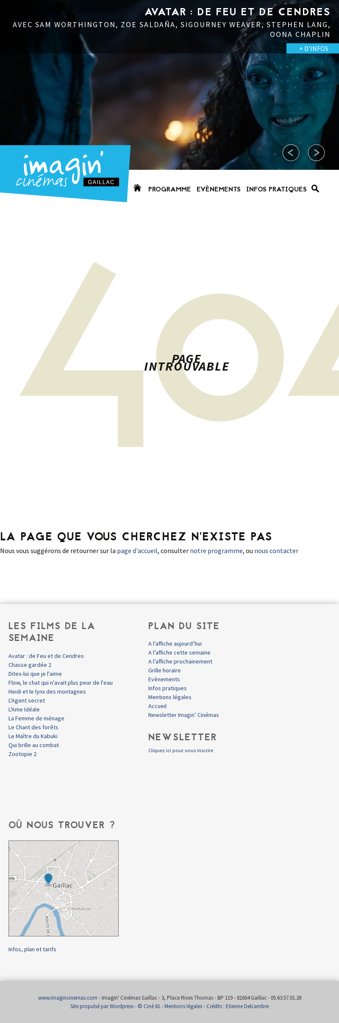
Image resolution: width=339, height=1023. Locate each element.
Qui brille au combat (33, 745)
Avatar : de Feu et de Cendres (46, 656)
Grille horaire (164, 670)
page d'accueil (137, 550)
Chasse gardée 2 (29, 665)
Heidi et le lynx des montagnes (47, 691)
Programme (169, 190)
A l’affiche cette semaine (179, 652)
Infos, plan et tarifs (32, 949)
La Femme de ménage (36, 718)
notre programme (216, 550)
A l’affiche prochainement (180, 661)
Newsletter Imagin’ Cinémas (183, 715)
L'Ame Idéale (24, 709)
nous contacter (276, 550)
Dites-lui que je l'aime (35, 673)
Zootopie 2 (22, 754)
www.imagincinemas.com (67, 997)
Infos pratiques (276, 190)
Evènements (219, 190)
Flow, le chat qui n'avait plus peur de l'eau (60, 682)
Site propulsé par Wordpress (101, 1006)
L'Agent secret (26, 700)
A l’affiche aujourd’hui (175, 643)
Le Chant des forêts (33, 727)
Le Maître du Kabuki (33, 736)
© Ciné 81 (149, 1006)
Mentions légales (170, 697)
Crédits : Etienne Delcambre (237, 1006)
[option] (169, 106)
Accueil (157, 706)
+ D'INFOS (313, 48)
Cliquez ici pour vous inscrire (180, 750)
